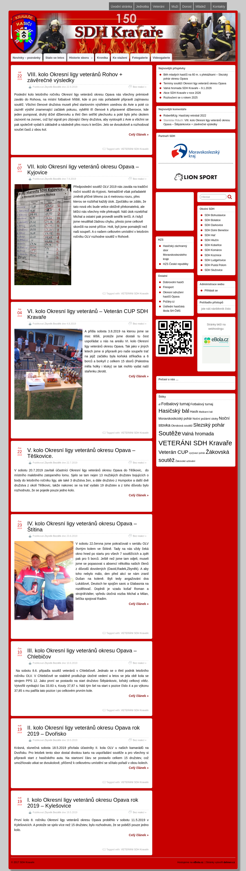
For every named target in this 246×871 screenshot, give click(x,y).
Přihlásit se (211, 290)
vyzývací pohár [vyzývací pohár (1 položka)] (197, 453)
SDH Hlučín (212, 240)
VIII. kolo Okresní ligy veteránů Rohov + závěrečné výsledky (75, 77)
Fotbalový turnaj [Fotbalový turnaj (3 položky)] (201, 404)
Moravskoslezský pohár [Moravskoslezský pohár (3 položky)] (175, 418)
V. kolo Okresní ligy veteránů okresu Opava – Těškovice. (81, 453)
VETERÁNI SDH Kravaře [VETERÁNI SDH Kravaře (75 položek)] (195, 443)
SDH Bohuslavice (215, 215)
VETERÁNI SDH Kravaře (135, 149)
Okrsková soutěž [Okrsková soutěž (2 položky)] (182, 425)
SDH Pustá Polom (215, 265)
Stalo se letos (54, 57)
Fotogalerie (140, 57)
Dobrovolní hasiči (173, 282)
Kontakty (219, 6)
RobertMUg (170, 115)
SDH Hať (210, 235)
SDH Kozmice (213, 255)
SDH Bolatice (213, 220)
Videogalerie (161, 57)
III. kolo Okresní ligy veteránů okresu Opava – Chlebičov (82, 653)
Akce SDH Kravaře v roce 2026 (182, 92)
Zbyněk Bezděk (52, 86)
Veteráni (160, 7)
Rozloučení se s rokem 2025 (181, 97)
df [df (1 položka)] (160, 404)
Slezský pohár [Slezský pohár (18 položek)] (209, 425)
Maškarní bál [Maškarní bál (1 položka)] (206, 411)
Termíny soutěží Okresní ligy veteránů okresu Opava (195, 83)
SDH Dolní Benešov (217, 230)
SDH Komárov (213, 250)
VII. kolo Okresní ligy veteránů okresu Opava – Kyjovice (83, 169)
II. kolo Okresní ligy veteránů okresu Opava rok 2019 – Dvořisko (83, 731)
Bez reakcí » (139, 86)
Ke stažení (120, 57)
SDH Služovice (214, 270)
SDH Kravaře (27, 862)
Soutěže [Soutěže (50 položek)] (170, 433)
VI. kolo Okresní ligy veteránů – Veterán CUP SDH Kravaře (87, 314)
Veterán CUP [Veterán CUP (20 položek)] (173, 452)
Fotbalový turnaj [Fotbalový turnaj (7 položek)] (175, 404)
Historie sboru (81, 58)
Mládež (202, 7)
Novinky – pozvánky (27, 57)
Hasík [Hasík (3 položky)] (194, 411)
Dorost (186, 6)
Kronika (102, 57)
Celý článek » (138, 134)
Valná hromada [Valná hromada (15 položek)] (198, 434)
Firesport (168, 287)
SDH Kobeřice (213, 245)
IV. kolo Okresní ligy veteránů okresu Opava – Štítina (82, 526)
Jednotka (142, 6)
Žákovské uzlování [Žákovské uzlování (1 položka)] (185, 461)
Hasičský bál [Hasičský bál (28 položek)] (174, 411)
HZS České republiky (175, 264)
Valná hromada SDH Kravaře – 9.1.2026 (188, 88)
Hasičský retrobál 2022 (192, 115)
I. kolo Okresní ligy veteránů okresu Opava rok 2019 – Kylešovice (82, 803)
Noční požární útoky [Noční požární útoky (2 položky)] (205, 418)
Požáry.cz (169, 301)
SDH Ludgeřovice (215, 260)
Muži (175, 6)
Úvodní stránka (121, 6)
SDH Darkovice (214, 225)
